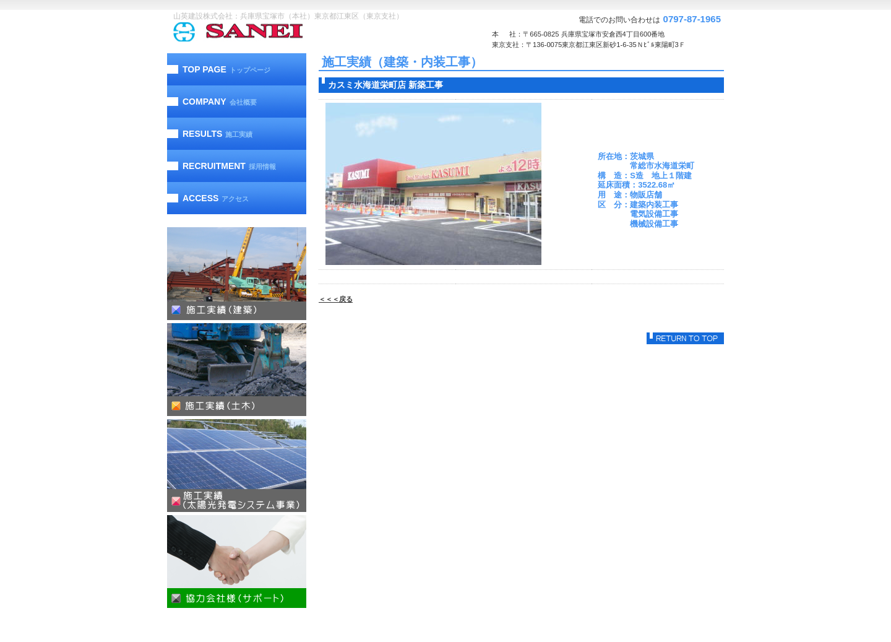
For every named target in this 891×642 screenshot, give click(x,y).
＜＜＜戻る (336, 299)
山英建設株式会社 (263, 31)
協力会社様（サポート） (236, 561)
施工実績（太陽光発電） (236, 465)
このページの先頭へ (685, 338)
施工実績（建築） (236, 273)
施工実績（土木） (236, 369)
